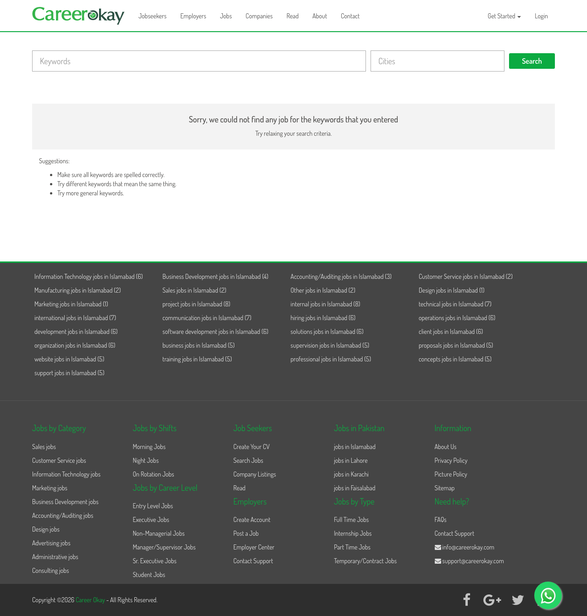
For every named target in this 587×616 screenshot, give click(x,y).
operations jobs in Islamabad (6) (457, 318)
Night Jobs (146, 460)
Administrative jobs (55, 557)
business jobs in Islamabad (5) (198, 345)
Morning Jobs (149, 446)
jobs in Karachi (351, 474)
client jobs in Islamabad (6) (451, 331)
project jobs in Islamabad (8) (196, 304)
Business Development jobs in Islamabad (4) (215, 276)
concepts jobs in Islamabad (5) (455, 359)
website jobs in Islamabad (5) (69, 359)
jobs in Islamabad (355, 446)
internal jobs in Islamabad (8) (325, 304)
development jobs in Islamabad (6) (76, 331)
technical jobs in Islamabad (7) (455, 304)
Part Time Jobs (352, 547)
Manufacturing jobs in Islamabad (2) (77, 290)
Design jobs (46, 529)
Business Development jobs (65, 501)
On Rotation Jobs (153, 474)
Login (541, 16)
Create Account (252, 519)
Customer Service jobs (59, 460)
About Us (446, 446)
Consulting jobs (50, 570)
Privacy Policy (451, 460)
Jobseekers (152, 16)
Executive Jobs (151, 519)
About (319, 16)
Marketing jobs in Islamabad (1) (71, 304)
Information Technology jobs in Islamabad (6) (88, 276)
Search (532, 61)
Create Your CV (251, 446)
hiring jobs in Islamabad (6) (323, 318)
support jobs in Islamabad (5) (69, 373)
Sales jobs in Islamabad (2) (194, 290)
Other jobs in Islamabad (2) (323, 290)
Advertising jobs (51, 543)
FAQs (441, 519)
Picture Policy (451, 474)
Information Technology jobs (66, 474)
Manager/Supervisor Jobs (164, 547)
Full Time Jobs (351, 519)
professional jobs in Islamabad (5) (331, 359)
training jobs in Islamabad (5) (197, 359)
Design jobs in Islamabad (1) (452, 290)
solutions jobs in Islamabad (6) (327, 331)
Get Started (504, 16)
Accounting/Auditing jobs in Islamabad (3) (341, 276)
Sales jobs (44, 446)
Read (293, 16)
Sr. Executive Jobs (155, 561)
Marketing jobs (49, 488)
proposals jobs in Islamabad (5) (456, 345)
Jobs (226, 16)
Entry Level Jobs (153, 506)
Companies (259, 16)
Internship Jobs (352, 533)
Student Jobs (149, 574)
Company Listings (254, 474)
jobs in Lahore (350, 460)
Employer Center (254, 547)
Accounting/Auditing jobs (62, 515)
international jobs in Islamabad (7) (75, 318)
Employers (193, 16)
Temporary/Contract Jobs (365, 561)
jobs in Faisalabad (354, 488)
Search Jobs (248, 460)
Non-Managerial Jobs (158, 533)
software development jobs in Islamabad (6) (215, 331)
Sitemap (445, 488)
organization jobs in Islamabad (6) (74, 345)
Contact (350, 16)
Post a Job (246, 533)
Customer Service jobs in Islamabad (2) (466, 276)
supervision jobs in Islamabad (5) (330, 345)
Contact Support (253, 561)
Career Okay (91, 600)
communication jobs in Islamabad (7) (206, 318)
